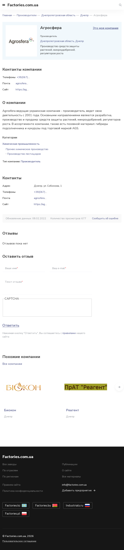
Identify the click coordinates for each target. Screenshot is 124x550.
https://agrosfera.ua (45, 204)
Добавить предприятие (77, 490)
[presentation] (29, 308)
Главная (7, 15)
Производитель (31, 161)
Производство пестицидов (24, 154)
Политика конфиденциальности (22, 491)
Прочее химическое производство (27, 149)
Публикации (69, 464)
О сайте (67, 470)
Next (119, 387)
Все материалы (71, 476)
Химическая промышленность (21, 144)
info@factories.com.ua (74, 485)
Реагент (72, 410)
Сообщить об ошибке (105, 218)
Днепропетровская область (58, 15)
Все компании (12, 364)
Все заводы (9, 464)
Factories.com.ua (22, 5)
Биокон (10, 410)
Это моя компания (105, 28)
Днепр (84, 15)
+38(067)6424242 (45, 192)
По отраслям (10, 470)
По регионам (10, 476)
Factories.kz (12, 505)
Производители (26, 15)
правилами (69, 333)
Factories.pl (12, 513)
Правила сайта (11, 485)
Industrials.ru (74, 505)
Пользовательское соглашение (19, 541)
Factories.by (43, 505)
